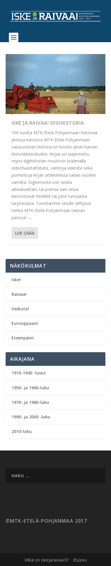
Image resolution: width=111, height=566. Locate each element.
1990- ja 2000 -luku (31, 417)
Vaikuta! (20, 309)
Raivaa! (19, 294)
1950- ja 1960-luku (30, 387)
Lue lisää (25, 233)
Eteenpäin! (23, 338)
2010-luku (22, 431)
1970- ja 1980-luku (30, 402)
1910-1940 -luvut (29, 373)
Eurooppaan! (25, 323)
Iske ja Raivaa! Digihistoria (48, 123)
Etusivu (80, 560)
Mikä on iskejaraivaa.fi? (47, 560)
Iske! (16, 279)
